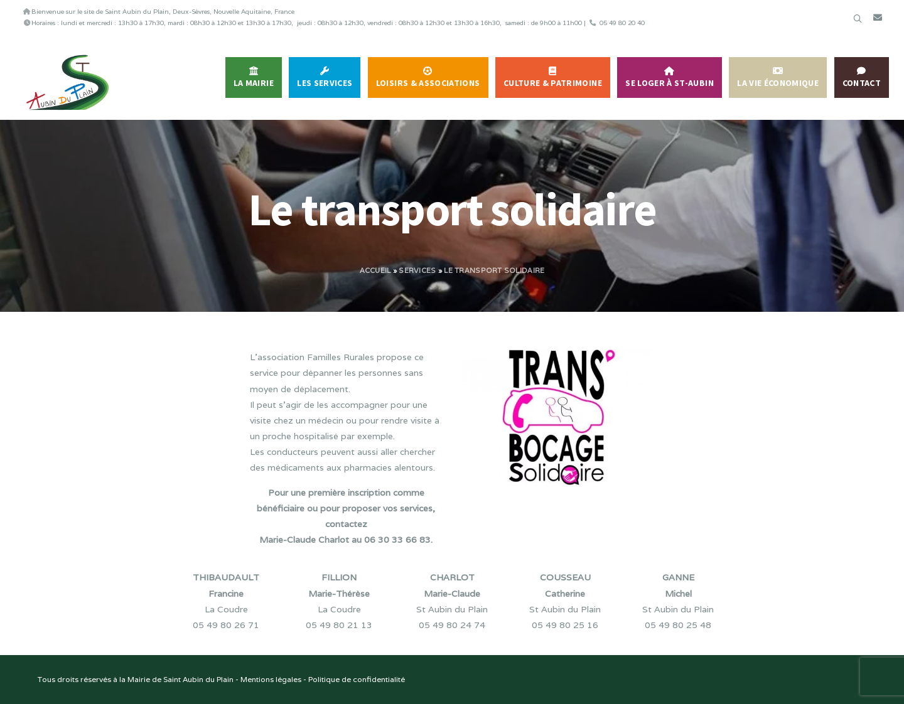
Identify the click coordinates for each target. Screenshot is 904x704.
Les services (324, 82)
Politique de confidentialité (356, 679)
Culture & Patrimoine (552, 82)
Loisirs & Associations (428, 82)
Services (417, 270)
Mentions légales (270, 679)
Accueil (375, 270)
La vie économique (778, 82)
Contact (861, 82)
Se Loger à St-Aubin (669, 82)
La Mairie (254, 82)
